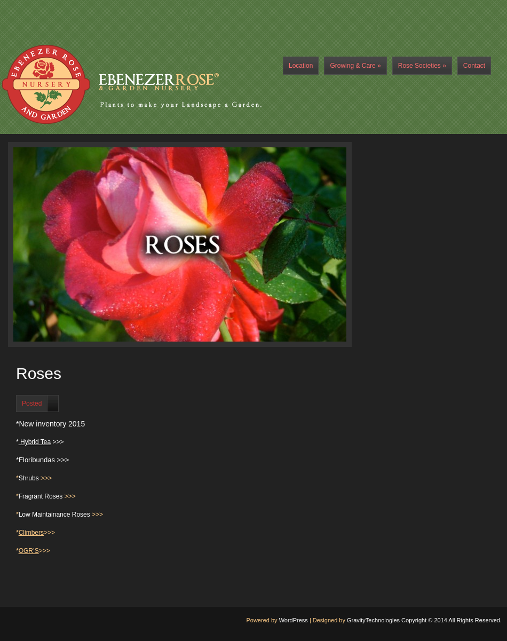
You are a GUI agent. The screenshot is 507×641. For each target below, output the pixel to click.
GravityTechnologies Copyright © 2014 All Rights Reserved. (424, 620)
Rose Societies (422, 65)
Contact (474, 65)
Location (301, 65)
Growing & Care (355, 65)
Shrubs (29, 478)
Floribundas (37, 460)
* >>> (40, 442)
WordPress (293, 620)
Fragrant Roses (41, 496)
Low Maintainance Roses (54, 514)
